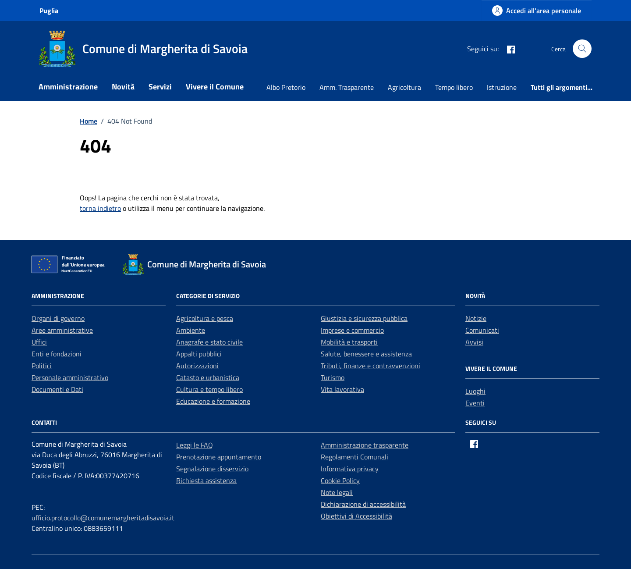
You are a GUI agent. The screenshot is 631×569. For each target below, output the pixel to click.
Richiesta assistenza (206, 480)
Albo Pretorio (285, 87)
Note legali (337, 492)
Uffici (39, 342)
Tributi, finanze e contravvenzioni (370, 365)
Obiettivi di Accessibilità (356, 516)
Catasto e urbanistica (207, 377)
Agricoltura (404, 87)
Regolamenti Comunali (354, 457)
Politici (42, 365)
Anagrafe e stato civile (209, 342)
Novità (123, 86)
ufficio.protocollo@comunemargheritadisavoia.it (103, 517)
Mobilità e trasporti (349, 342)
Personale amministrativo (70, 377)
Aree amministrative (62, 330)
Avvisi (474, 342)
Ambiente (190, 330)
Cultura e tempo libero (209, 389)
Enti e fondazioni (57, 354)
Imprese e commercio (352, 330)
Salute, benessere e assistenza (366, 354)
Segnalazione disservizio (212, 468)
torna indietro (100, 208)
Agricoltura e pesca (204, 318)
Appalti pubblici (199, 354)
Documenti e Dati (57, 389)
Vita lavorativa (342, 389)
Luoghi (475, 391)
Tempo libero (454, 87)
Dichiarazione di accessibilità (363, 504)
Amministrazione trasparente (364, 445)
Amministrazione (68, 86)
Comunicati (482, 330)
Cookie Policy (340, 480)
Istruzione (502, 87)
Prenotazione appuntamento (218, 457)
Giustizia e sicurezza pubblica (364, 318)
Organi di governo (58, 318)
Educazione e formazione (213, 401)
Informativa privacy (350, 468)
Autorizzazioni (197, 365)
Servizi (160, 86)
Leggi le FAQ (194, 445)
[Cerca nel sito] (582, 48)
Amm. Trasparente (346, 87)
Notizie (475, 318)
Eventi (475, 403)
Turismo (332, 377)
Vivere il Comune (215, 86)
